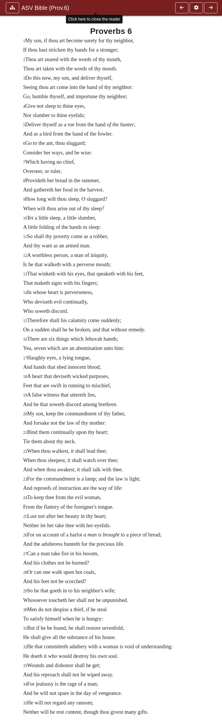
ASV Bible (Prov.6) (45, 8)
